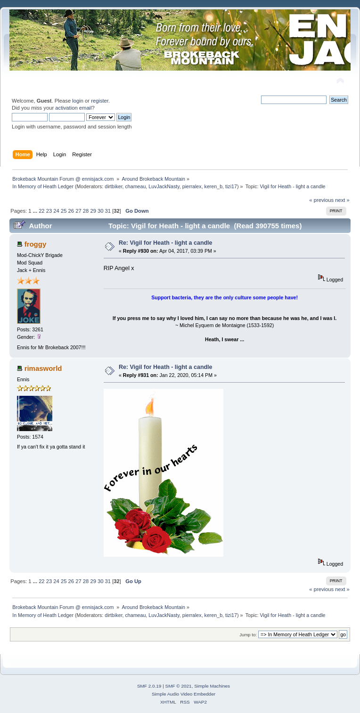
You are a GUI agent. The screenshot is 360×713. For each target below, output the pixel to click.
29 (93, 211)
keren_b (214, 186)
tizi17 (231, 186)
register (99, 101)
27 (78, 211)
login (77, 101)
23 (49, 211)
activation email (73, 108)
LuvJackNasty (164, 186)
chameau (135, 186)
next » (342, 200)
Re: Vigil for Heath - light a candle (166, 243)
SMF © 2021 (178, 686)
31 (108, 211)
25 (63, 211)
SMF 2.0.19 (149, 686)
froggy (36, 244)
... (36, 211)
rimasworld (43, 368)
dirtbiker (113, 186)
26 (71, 211)
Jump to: (248, 634)
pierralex (192, 186)
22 (41, 211)
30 (100, 211)
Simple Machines (212, 686)
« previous (321, 200)
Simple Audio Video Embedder (183, 694)
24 (56, 211)
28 (86, 211)
